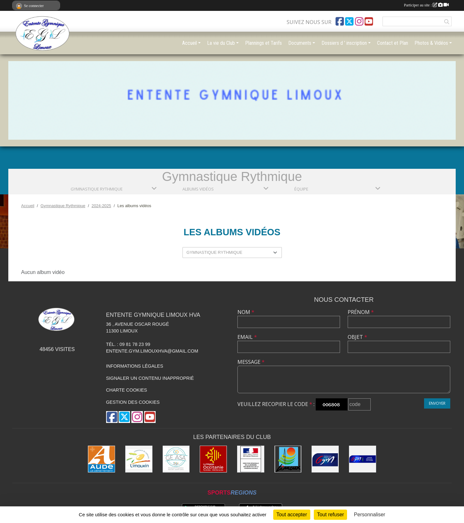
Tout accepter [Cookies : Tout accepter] (291, 514)
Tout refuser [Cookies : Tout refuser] (330, 514)
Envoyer (437, 403)
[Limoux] (288, 459)
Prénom (361, 312)
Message (251, 361)
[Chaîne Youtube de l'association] (369, 21)
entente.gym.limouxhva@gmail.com (152, 351)
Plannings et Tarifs (263, 43)
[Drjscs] (250, 459)
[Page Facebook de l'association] (340, 21)
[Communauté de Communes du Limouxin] (138, 459)
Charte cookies (126, 390)
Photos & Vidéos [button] (431, 43)
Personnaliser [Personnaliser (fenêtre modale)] (369, 514)
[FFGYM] (325, 459)
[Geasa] (176, 459)
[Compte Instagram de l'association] (359, 21)
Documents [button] (299, 43)
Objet (357, 336)
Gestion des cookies (133, 402)
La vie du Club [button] (221, 43)
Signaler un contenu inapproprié (150, 378)
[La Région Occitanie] (213, 459)
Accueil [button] (189, 43)
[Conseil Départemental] (101, 459)
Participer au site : (426, 5)
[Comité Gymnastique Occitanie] (362, 459)
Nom (245, 312)
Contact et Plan (392, 43)
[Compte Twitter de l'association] (349, 21)
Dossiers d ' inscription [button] (344, 43)
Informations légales (134, 366)
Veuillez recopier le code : (275, 404)
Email (247, 336)
